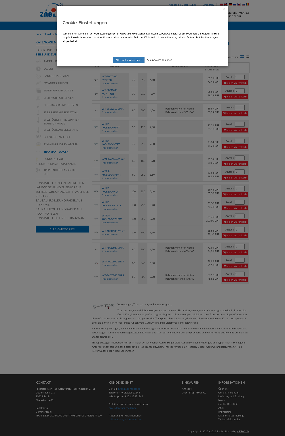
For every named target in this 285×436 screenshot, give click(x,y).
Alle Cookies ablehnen (159, 59)
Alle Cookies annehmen (128, 60)
